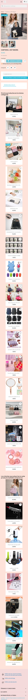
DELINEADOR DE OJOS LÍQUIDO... (14, 232)
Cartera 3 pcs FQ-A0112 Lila (14, 497)
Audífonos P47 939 (14, 568)
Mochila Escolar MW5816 (14, 326)
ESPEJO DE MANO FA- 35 (14, 396)
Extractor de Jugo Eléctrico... (14, 662)
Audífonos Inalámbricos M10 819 (14, 639)
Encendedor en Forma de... (14, 521)
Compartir (8, 67)
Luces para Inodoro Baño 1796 (14, 443)
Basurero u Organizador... (14, 138)
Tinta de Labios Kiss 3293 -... (14, 373)
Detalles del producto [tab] (9, 85)
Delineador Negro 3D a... (14, 591)
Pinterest (14, 67)
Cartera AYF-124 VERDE (14, 615)
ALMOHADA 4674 (14, 208)
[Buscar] (14, 6)
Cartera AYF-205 (14, 420)
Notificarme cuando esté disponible (15, 77)
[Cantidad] (2, 61)
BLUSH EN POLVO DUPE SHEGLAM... (14, 467)
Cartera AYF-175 (14, 114)
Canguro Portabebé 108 (14, 279)
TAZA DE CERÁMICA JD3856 (14, 255)
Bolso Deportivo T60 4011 (14, 302)
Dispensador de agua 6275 (14, 544)
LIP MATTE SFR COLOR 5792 (14, 349)
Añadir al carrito (14, 61)
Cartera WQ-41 (14, 161)
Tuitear (11, 67)
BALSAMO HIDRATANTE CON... (14, 185)
